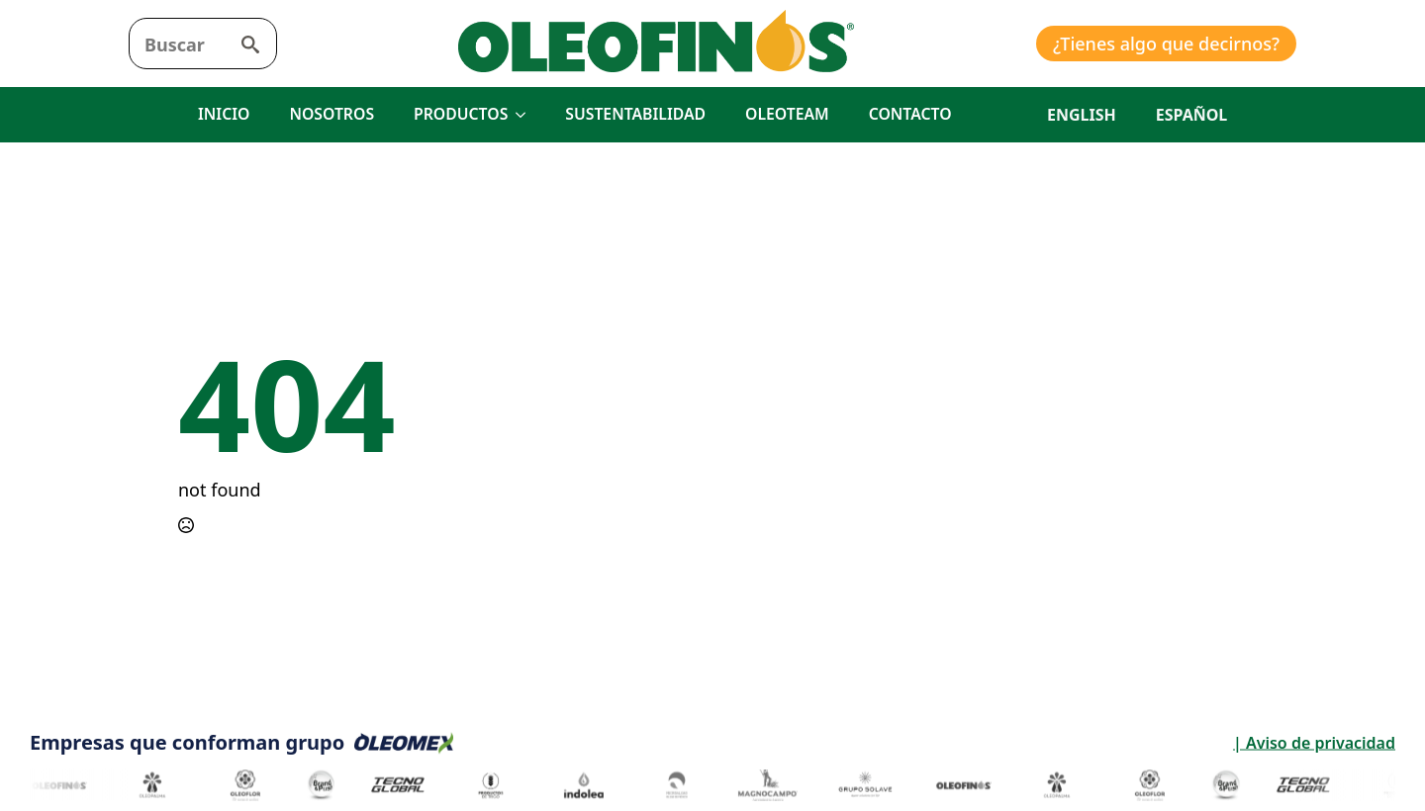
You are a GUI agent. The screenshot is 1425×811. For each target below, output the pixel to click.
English (1081, 115)
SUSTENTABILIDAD (635, 114)
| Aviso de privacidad (1137, 743)
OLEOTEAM (787, 114)
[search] (250, 44)
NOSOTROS (331, 114)
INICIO (223, 114)
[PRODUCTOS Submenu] (526, 114)
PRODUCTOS (461, 114)
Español (1191, 115)
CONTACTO (910, 114)
